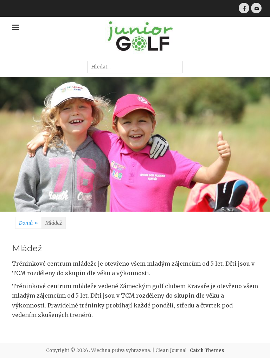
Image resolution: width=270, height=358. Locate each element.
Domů (28, 223)
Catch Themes (207, 350)
